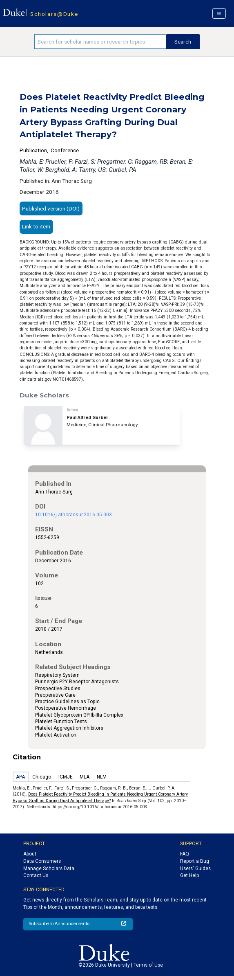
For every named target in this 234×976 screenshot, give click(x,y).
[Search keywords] (100, 41)
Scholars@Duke (54, 14)
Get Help (189, 875)
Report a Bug (194, 861)
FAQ (184, 854)
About (29, 854)
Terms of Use (148, 965)
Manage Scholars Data (48, 868)
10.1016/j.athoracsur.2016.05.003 (73, 515)
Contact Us (35, 875)
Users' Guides (195, 868)
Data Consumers (42, 861)
